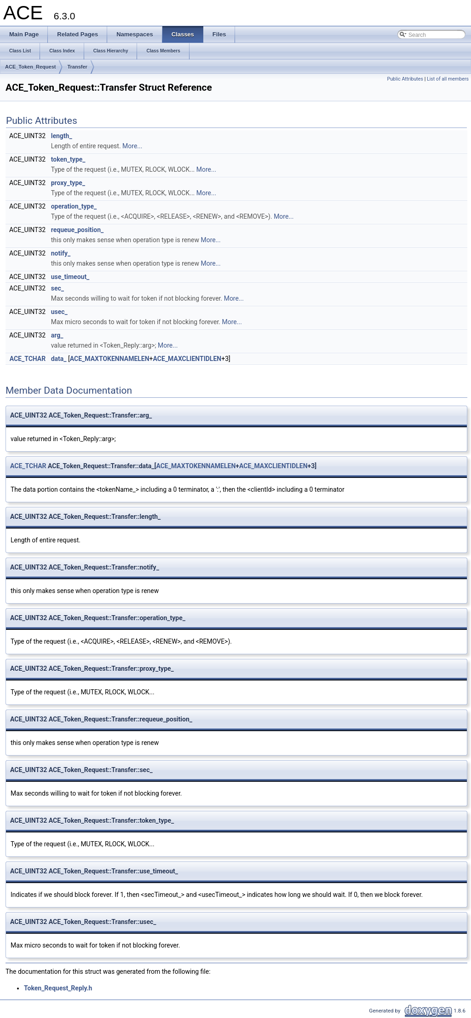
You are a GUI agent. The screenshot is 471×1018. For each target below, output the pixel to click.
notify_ (60, 253)
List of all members (448, 79)
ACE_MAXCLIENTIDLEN (187, 358)
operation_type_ (74, 206)
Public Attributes (405, 79)
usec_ (59, 311)
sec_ (57, 288)
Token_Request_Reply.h (58, 988)
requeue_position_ (77, 229)
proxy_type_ (68, 182)
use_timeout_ (70, 276)
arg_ (57, 335)
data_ (59, 358)
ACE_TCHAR (28, 358)
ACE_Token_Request (30, 67)
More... (132, 146)
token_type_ (68, 159)
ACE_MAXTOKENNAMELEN (109, 358)
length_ (61, 136)
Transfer (77, 67)
